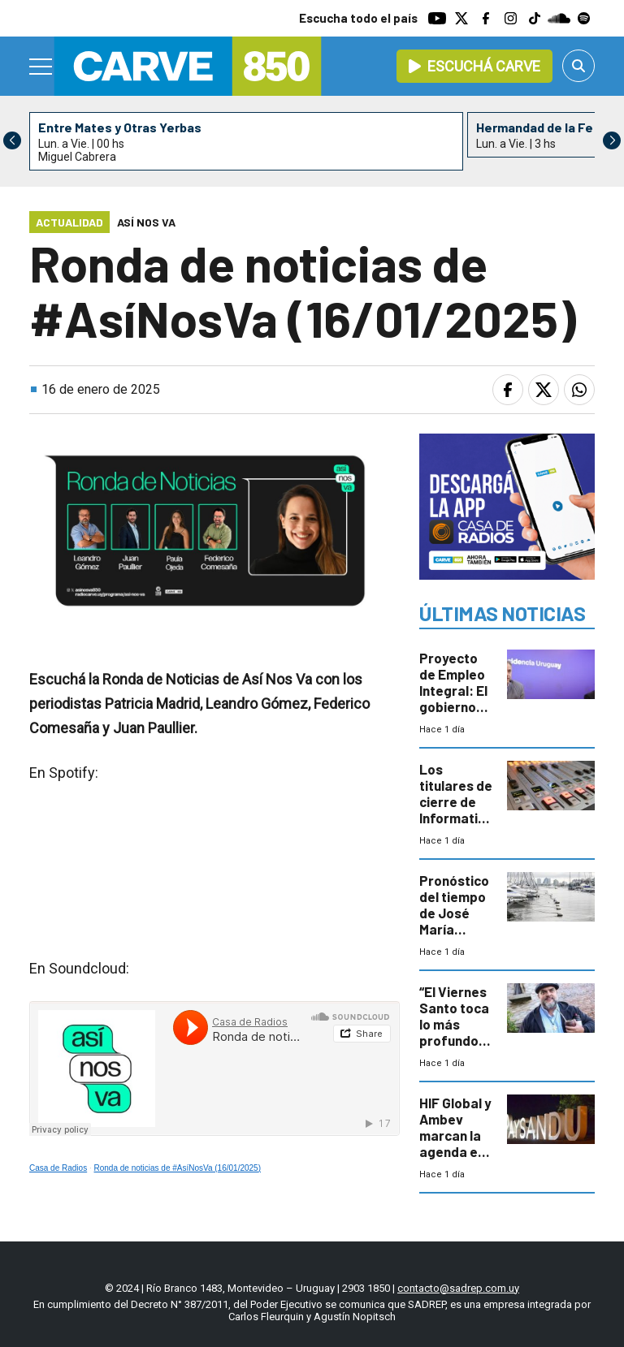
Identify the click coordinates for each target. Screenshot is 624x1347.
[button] (612, 140)
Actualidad (69, 222)
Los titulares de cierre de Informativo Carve (455, 801)
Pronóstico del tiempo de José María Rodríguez (454, 912)
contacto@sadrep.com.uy (458, 1288)
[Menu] (41, 67)
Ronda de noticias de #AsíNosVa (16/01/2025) (178, 1168)
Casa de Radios (58, 1168)
